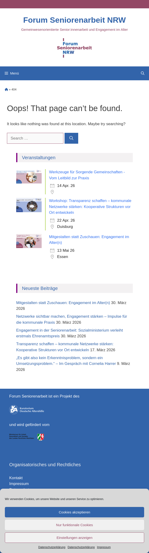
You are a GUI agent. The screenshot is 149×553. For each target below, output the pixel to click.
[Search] (71, 138)
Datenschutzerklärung (51, 547)
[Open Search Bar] (142, 73)
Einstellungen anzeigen (74, 538)
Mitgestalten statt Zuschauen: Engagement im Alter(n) (63, 303)
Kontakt (16, 478)
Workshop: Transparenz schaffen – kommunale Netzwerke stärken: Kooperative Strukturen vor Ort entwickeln (90, 207)
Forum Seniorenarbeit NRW (74, 20)
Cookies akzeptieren (74, 512)
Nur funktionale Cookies (74, 525)
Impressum (104, 547)
